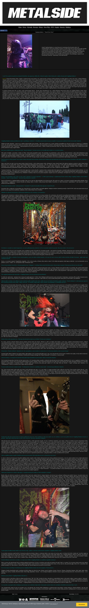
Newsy (24, 27)
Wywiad (2, 30)
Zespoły (57, 27)
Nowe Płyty (47, 27)
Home (20, 27)
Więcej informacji (53, 603)
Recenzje (35, 27)
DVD (52, 27)
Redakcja (68, 27)
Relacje (41, 27)
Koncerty (62, 27)
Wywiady (29, 27)
